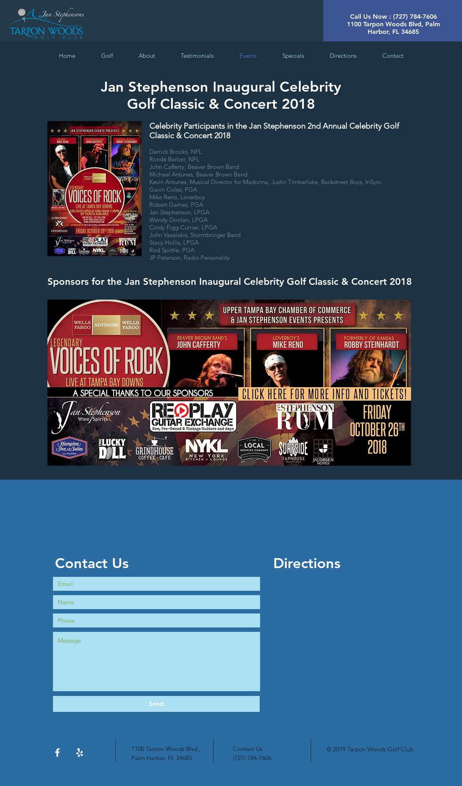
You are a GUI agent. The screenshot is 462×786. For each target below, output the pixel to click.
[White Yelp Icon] (79, 752)
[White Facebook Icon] (57, 752)
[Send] (156, 704)
